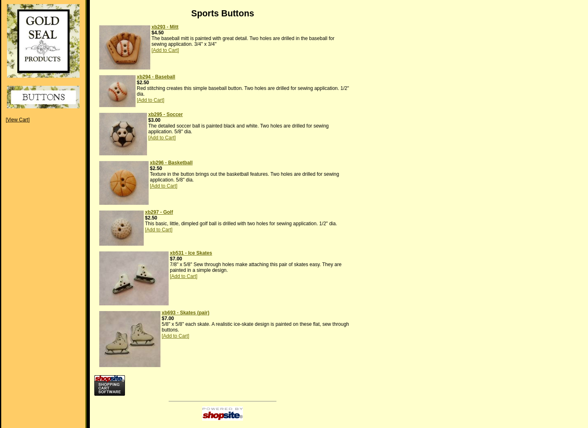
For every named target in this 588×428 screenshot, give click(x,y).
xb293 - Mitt (164, 27)
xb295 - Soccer (165, 114)
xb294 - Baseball (156, 77)
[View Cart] (17, 120)
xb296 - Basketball (171, 163)
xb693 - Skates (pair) (185, 313)
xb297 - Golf (159, 212)
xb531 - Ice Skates (191, 253)
